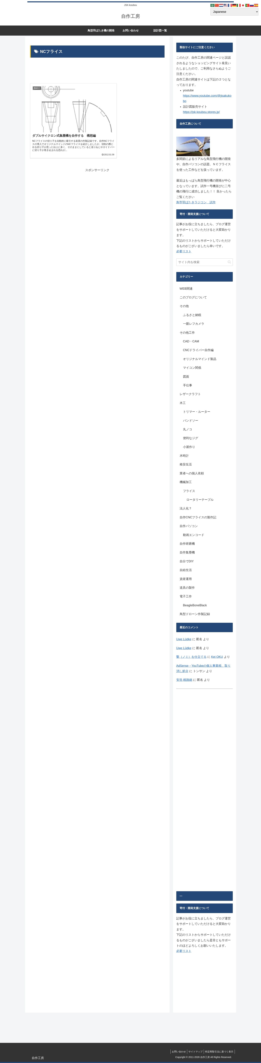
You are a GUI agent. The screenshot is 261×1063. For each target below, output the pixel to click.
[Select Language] (234, 12)
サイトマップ (194, 1051)
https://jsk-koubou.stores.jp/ (201, 112)
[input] (204, 262)
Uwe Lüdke (183, 639)
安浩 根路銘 (184, 680)
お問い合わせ (176, 1051)
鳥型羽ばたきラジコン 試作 (196, 202)
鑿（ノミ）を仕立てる (191, 657)
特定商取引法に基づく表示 (219, 1051)
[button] (229, 262)
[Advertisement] (97, 71)
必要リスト (183, 251)
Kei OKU (217, 657)
